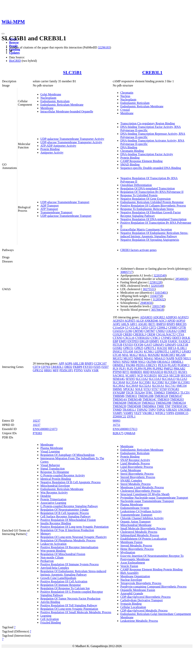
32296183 (104, 47)
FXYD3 (88, 366)
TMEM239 (119, 406)
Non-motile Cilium (51, 557)
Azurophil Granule (131, 593)
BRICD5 (181, 324)
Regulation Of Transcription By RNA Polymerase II (151, 191)
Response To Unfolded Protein (138, 195)
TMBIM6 (118, 396)
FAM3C (173, 341)
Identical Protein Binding (55, 478)
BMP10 (161, 324)
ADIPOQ (171, 317)
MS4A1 (149, 358)
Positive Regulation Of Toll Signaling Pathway (68, 605)
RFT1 (125, 372)
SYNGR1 (173, 389)
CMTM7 (149, 331)
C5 (127, 327)
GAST (148, 344)
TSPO (152, 409)
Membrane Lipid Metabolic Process (142, 487)
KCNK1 (149, 351)
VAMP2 (128, 413)
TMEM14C (149, 399)
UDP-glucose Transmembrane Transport (64, 202)
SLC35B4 (171, 382)
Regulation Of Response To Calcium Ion (65, 588)
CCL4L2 (134, 327)
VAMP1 (118, 413)
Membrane (46, 108)
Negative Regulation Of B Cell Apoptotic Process (70, 482)
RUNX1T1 (171, 372)
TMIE (160, 406)
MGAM (180, 355)
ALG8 (140, 320)
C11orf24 (118, 327)
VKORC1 (148, 413)
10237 (36, 420)
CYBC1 (155, 337)
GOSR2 (117, 348)
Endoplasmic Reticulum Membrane (62, 104)
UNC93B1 (184, 409)
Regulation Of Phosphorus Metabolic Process (68, 540)
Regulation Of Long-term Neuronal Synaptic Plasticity (73, 537)
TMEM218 (134, 402)
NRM (133, 361)
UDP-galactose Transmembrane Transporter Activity (72, 138)
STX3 (147, 389)
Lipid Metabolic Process (135, 463)
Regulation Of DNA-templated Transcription (147, 188)
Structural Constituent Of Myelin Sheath (145, 494)
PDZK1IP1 (66, 370)
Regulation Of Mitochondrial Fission (62, 554)
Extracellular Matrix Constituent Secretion (146, 229)
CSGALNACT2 (166, 334)
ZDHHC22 (119, 416)
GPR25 (138, 348)
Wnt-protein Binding (53, 550)
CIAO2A (118, 331)
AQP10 (180, 320)
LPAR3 (186, 351)
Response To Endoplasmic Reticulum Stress (147, 209)
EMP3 (123, 341)
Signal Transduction (52, 468)
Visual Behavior (50, 465)
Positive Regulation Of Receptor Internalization (69, 547)
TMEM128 (161, 396)
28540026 (181, 278)
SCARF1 (130, 375)
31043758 (156, 296)
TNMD (117, 409)
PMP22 (168, 368)
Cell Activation (49, 619)
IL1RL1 (182, 348)
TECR (130, 392)
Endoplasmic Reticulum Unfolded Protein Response (152, 202)
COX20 (117, 334)
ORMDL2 (119, 365)
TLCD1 (185, 392)
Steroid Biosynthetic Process (137, 477)
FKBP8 (77, 366)
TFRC (149, 392)
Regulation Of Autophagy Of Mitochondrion (67, 454)
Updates (14, 52)
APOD (171, 320)
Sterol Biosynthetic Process (137, 473)
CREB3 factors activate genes (138, 250)
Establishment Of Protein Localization (143, 538)
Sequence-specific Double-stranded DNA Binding (150, 168)
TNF (168, 406)
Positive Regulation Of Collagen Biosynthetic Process (153, 205)
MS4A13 (160, 358)
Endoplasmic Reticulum (55, 101)
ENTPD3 (133, 341)
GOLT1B (182, 344)
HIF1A (172, 348)
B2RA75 (118, 433)
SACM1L (119, 375)
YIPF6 (170, 413)
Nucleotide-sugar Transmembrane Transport (147, 501)
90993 (116, 420)
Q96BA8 (129, 433)
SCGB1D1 (150, 375)
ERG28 (144, 341)
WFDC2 (160, 413)
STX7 (155, 389)
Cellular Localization (133, 607)
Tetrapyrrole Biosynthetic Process (140, 583)
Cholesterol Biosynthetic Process (140, 490)
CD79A (45, 366)
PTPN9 (117, 372)
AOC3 (163, 320)
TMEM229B (163, 402)
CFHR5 (173, 327)
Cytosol (125, 109)
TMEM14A (120, 399)
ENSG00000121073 (45, 429)
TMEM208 (119, 402)
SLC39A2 (119, 385)
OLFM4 (151, 361)
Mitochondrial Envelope (55, 485)
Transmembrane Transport (56, 212)
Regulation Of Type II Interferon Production (67, 530)
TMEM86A (149, 406)
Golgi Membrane (50, 94)
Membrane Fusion (131, 542)
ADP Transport (49, 205)
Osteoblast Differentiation (136, 185)
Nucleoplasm (48, 97)
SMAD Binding (130, 164)
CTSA (180, 334)
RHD (146, 372)
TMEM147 (175, 396)
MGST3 (128, 358)
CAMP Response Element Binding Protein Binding (151, 569)
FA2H (163, 341)
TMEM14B (135, 399)
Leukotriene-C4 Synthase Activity (141, 511)
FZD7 (105, 366)
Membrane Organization (135, 576)
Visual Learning (50, 451)
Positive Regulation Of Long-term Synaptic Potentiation (74, 526)
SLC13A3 (155, 378)
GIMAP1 (158, 344)
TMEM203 (177, 399)
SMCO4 (181, 385)
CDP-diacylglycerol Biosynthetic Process (145, 596)
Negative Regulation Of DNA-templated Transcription (153, 219)
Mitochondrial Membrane (136, 525)
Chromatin (126, 92)
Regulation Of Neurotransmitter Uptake (64, 509)
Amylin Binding (50, 602)
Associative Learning (53, 502)
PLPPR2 (158, 368)
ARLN (125, 324)
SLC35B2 (158, 382)
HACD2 (162, 348)
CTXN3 (118, 337)
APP (61, 363)
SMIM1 (117, 389)
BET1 (152, 324)
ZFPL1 (131, 416)
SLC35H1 (184, 382)
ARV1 (134, 324)
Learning (45, 615)
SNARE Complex (131, 480)
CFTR (182, 327)
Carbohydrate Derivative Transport (141, 600)
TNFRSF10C (179, 406)
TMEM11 (131, 396)
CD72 (152, 327)
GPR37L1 (150, 348)
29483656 (146, 302)
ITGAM (128, 351)
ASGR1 (143, 324)
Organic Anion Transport (135, 521)
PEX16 (162, 365)
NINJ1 (117, 361)
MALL (142, 355)
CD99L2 (162, 327)
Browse (14, 42)
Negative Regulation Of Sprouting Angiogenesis (149, 239)
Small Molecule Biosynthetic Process (143, 528)
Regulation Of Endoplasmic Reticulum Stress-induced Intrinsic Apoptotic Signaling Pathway (73, 573)
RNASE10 (156, 372)
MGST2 (118, 358)
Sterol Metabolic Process (135, 484)
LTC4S (117, 355)
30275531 (149, 289)
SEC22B (174, 375)
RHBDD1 (136, 372)
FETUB (117, 344)
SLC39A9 (132, 385)
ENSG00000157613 (125, 429)
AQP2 (116, 324)
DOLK (186, 337)
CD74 (36, 366)
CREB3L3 (139, 334)
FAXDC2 (184, 341)
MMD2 (138, 358)
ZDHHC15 (181, 413)
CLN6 (128, 331)
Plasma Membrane (51, 448)
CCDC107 (100, 363)
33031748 (158, 306)
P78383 (37, 433)
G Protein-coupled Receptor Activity (62, 475)
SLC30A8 (119, 382)
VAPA (87, 370)
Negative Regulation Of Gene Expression (145, 198)
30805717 (126, 272)
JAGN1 (138, 351)
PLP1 (122, 368)
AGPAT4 (118, 320)
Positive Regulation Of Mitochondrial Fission (68, 519)
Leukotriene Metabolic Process (139, 620)
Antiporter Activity (51, 152)
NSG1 (142, 361)
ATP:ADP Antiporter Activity (58, 145)
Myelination (127, 552)
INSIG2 (117, 351)
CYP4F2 (166, 337)
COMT (182, 331)
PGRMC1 (184, 365)
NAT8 (178, 358)
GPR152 (38, 370)
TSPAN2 (142, 409)
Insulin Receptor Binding (55, 523)
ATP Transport (49, 209)
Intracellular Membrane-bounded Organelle (66, 111)
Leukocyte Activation (53, 543)
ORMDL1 (177, 361)
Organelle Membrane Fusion (137, 590)
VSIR (95, 370)
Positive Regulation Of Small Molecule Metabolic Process (75, 612)
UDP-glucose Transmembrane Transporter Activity (71, 142)
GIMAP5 (170, 344)
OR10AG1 (163, 361)
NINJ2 (126, 361)
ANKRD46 (151, 320)
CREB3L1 (152, 72)
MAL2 (134, 355)
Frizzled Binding (50, 622)
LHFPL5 (175, 351)
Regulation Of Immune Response (60, 584)
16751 (116, 424)
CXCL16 (129, 337)
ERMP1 (154, 341)
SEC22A (163, 375)
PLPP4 (138, 368)
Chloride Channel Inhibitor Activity (142, 518)
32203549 (159, 275)
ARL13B (78, 363)
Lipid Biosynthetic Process (136, 466)
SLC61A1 (158, 385)
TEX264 (139, 392)
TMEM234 (179, 402)
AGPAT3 (183, 317)
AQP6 (68, 363)
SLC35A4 (132, 382)
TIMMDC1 (173, 392)
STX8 (163, 389)
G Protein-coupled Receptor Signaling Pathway (69, 506)
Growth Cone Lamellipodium (58, 578)
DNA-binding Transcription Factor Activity (146, 154)
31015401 (161, 292)
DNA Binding (128, 147)
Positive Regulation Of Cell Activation (63, 581)
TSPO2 (160, 409)
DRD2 (68, 366)
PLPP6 (147, 368)
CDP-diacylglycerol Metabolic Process (144, 610)
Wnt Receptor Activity (54, 492)
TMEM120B (146, 396)
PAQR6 (130, 365)
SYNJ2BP (119, 392)
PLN (115, 368)
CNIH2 (160, 331)
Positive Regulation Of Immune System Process (69, 564)
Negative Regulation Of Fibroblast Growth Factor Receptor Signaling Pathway (150, 214)
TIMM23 (159, 392)
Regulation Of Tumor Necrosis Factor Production (70, 598)
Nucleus (125, 96)
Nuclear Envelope (131, 579)
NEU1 (187, 358)
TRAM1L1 (129, 409)
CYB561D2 (142, 337)
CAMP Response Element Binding (141, 161)
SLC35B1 (72, 72)
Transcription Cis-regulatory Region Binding (147, 123)
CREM (151, 334)
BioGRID (15, 60)
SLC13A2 (142, 378)
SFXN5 (130, 378)
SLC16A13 (169, 378)
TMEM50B (134, 406)
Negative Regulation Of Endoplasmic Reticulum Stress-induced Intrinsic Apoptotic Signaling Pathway (154, 234)
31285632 (159, 299)
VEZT (138, 413)
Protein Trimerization (53, 499)
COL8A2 (171, 331)
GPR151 (128, 348)
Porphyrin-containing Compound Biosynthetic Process (153, 586)
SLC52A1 (145, 385)
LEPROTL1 (162, 351)
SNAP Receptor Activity (135, 460)
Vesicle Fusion (129, 566)
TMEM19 (163, 399)
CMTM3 (138, 331)
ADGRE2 (159, 317)
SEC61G (186, 375)
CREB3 (127, 334)
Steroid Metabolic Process (136, 545)
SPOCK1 (129, 389)
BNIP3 (89, 363)
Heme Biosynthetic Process (137, 549)
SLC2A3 (181, 378)
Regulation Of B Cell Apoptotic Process (64, 513)
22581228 (155, 282)
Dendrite (45, 496)
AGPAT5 (129, 320)
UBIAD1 (171, 409)
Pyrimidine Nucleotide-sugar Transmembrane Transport (154, 497)
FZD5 (97, 366)
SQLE (139, 389)
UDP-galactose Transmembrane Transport (65, 215)
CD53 (144, 327)
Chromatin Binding (132, 150)
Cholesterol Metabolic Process (138, 531)
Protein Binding (50, 149)
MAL (125, 355)
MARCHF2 (168, 355)
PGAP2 (172, 365)
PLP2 (130, 368)
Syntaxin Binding (131, 603)
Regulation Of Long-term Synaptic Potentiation (69, 608)
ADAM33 (146, 317)
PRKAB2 (179, 368)
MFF (56, 370)
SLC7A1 (170, 385)
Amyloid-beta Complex (54, 567)
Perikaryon (47, 561)
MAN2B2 (154, 355)
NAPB (170, 358)
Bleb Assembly (129, 572)
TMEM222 (148, 402)
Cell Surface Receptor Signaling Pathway (65, 516)
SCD (140, 375)
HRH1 (48, 370)
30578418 (157, 309)
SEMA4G (119, 378)
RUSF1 (182, 372)
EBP (115, 341)
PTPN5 (78, 370)
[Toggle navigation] (3, 33)
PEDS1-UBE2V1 (146, 365)
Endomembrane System (134, 507)
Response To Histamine (54, 472)
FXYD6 (138, 344)
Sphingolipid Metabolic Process (139, 535)
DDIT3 (176, 337)
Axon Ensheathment (132, 562)
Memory (45, 533)
